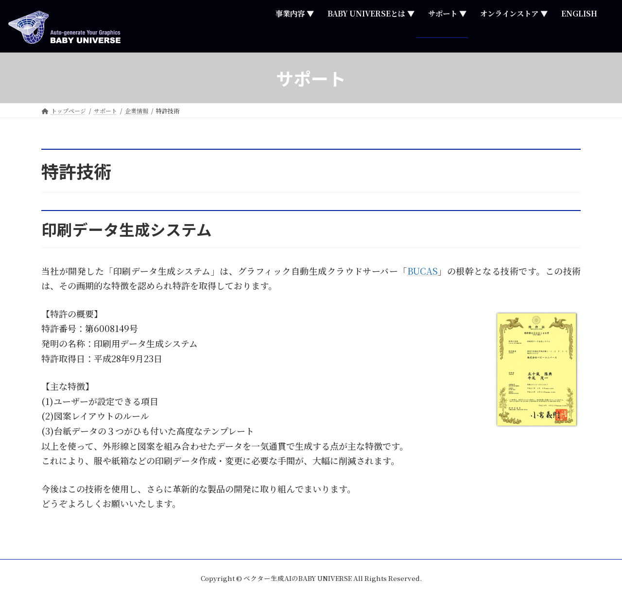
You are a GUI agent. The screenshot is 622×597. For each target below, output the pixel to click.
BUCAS (422, 270)
